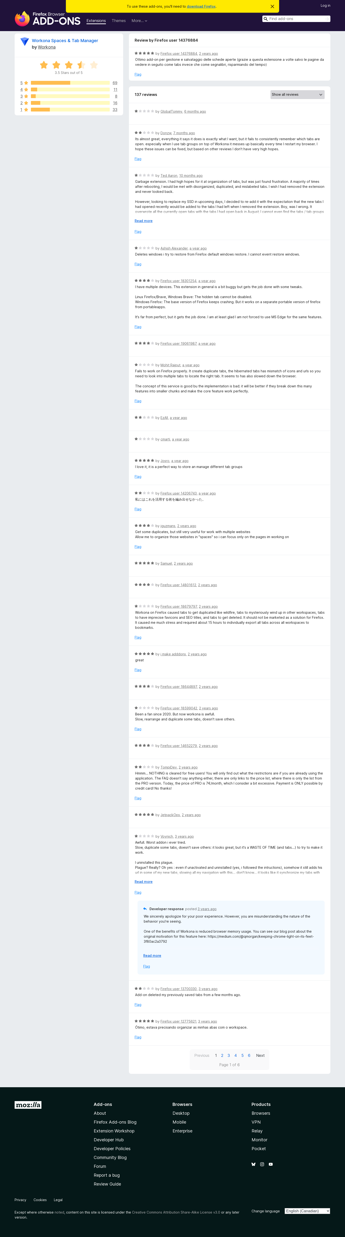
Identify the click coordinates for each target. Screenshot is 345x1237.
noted (59, 1212)
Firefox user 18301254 (178, 281)
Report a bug (107, 1175)
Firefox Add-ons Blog (115, 1122)
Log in (325, 5)
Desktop (181, 1113)
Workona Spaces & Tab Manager (65, 40)
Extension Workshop (114, 1130)
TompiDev (169, 767)
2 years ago (208, 53)
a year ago (198, 248)
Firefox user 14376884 (179, 53)
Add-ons (103, 1104)
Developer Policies (112, 1148)
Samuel (166, 563)
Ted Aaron (169, 175)
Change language (266, 1211)
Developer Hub (109, 1139)
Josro (165, 461)
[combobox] (296, 19)
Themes (119, 20)
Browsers (261, 1113)
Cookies (40, 1200)
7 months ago (184, 133)
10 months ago (191, 175)
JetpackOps (170, 815)
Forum (100, 1166)
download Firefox (201, 6)
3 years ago (184, 836)
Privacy (20, 1200)
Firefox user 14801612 (178, 585)
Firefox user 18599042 (179, 708)
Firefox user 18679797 (179, 606)
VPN (256, 1122)
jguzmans (168, 526)
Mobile (179, 1122)
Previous (201, 1055)
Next (260, 1055)
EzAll (164, 418)
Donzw (166, 133)
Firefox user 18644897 (179, 687)
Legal (58, 1200)
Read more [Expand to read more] (144, 221)
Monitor (259, 1139)
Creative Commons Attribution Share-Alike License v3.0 (176, 1212)
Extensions (96, 20)
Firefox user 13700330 (179, 989)
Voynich (167, 836)
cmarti (165, 439)
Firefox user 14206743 (179, 493)
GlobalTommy (171, 111)
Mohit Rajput (170, 365)
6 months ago (195, 111)
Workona (47, 47)
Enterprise (182, 1130)
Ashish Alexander (174, 248)
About (100, 1113)
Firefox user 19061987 (178, 343)
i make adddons (173, 654)
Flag (138, 74)
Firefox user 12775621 (178, 1021)
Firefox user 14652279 (179, 746)
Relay (257, 1130)
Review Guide (107, 1184)
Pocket (259, 1148)
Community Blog (110, 1157)
